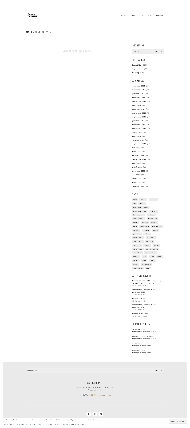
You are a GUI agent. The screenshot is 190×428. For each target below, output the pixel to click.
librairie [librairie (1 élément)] (137, 245)
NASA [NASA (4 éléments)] (144, 256)
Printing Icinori (140, 298)
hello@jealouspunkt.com (100, 395)
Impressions (137, 69)
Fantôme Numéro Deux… (142, 346)
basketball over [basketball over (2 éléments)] (139, 211)
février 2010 (138, 186)
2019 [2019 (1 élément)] (135, 200)
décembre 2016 (138, 109)
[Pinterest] (100, 414)
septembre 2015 (139, 117)
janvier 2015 (138, 121)
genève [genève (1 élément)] (155, 230)
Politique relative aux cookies (74, 424)
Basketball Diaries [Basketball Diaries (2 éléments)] (141, 207)
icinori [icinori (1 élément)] (147, 234)
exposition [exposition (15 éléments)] (144, 226)
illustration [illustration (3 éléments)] (138, 237)
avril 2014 (137, 132)
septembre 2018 (139, 101)
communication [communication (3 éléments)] (138, 218)
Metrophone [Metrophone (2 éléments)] (137, 253)
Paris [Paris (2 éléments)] (152, 256)
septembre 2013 (139, 144)
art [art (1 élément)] (134, 203)
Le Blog (135, 73)
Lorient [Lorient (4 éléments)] (147, 245)
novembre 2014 (138, 125)
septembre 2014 (139, 128)
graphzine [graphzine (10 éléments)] (137, 234)
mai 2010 (136, 175)
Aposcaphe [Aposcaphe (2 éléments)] (153, 200)
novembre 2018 (138, 97)
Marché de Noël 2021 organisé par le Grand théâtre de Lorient (147, 282)
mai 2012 (136, 148)
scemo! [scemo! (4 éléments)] (152, 260)
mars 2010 (136, 183)
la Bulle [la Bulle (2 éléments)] (149, 241)
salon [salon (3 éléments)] (144, 260)
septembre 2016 (139, 113)
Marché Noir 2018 (140, 314)
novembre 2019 (138, 90)
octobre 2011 (138, 155)
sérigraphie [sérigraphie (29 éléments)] (146, 264)
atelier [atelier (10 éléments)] (142, 203)
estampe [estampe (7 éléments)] (154, 222)
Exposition (137, 65)
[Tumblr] (88, 414)
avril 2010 (137, 179)
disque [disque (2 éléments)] (135, 222)
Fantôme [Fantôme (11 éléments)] (136, 230)
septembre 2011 (139, 159)
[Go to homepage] (32, 15)
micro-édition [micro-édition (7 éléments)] (150, 253)
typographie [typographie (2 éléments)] (138, 268)
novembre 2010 (138, 171)
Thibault (136, 329)
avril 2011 (137, 167)
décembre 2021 (138, 86)
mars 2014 (136, 136)
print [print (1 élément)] (159, 256)
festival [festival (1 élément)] (146, 230)
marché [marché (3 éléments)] (156, 245)
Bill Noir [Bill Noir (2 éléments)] (153, 211)
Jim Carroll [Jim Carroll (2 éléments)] (138, 241)
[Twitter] (94, 414)
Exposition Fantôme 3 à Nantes (146, 332)
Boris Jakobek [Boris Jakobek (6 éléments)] (138, 215)
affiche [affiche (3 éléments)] (143, 200)
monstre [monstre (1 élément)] (136, 256)
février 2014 (138, 140)
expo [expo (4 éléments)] (135, 226)
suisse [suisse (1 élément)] (135, 264)
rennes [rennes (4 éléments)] (135, 260)
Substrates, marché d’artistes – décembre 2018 (147, 306)
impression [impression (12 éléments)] (151, 237)
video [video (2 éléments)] (148, 268)
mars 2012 (136, 152)
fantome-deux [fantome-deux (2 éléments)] (157, 226)
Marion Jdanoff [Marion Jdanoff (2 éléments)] (152, 249)
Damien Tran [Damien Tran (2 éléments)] (152, 218)
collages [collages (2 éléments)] (151, 215)
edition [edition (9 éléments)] (145, 222)
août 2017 (136, 105)
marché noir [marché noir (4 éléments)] (138, 249)
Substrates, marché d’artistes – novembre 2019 (147, 291)
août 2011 (136, 163)
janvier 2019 (138, 94)
